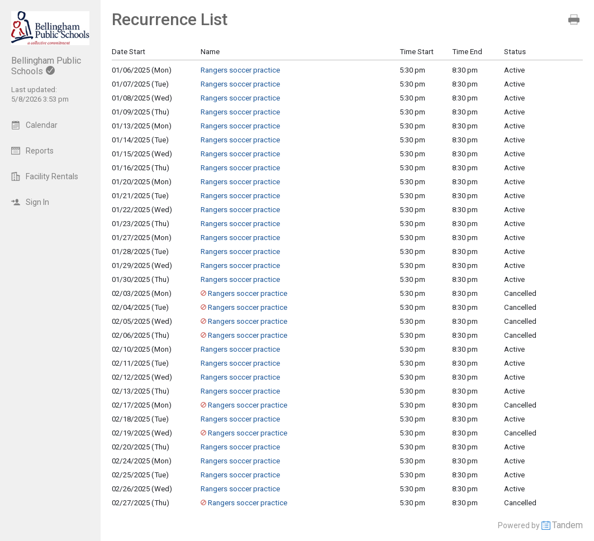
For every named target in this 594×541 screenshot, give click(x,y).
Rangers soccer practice (240, 70)
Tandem (567, 525)
